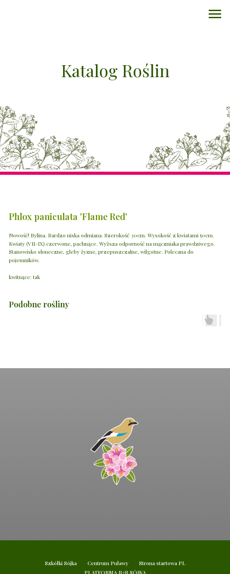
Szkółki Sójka (61, 562)
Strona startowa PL (162, 562)
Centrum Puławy (107, 562)
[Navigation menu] (215, 14)
